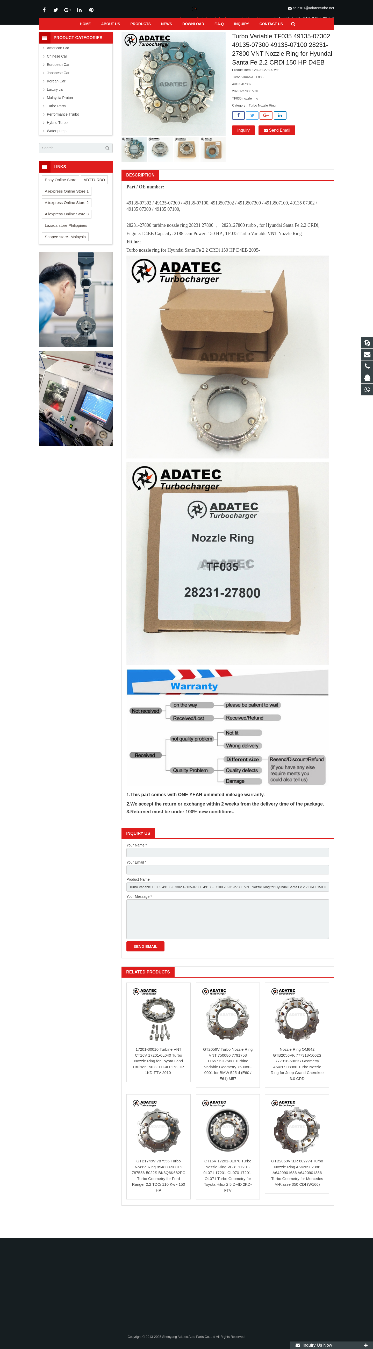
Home (184, 35)
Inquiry (243, 147)
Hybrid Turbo (57, 140)
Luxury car (55, 106)
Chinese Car (57, 73)
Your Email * (136, 880)
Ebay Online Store (60, 197)
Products (202, 35)
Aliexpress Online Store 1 (67, 208)
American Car (58, 65)
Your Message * (139, 916)
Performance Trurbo (63, 131)
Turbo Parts (222, 35)
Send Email (277, 147)
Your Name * (136, 862)
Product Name (137, 898)
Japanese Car (58, 90)
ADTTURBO (94, 197)
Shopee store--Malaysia (65, 254)
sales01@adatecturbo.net (313, 8)
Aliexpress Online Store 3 (67, 231)
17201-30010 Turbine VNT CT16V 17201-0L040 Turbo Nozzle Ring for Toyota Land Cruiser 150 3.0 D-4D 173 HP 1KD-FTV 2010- (158, 1084)
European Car (58, 82)
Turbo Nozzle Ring (250, 35)
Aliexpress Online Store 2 (67, 219)
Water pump (57, 148)
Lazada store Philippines (66, 242)
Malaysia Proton (60, 115)
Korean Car (56, 98)
